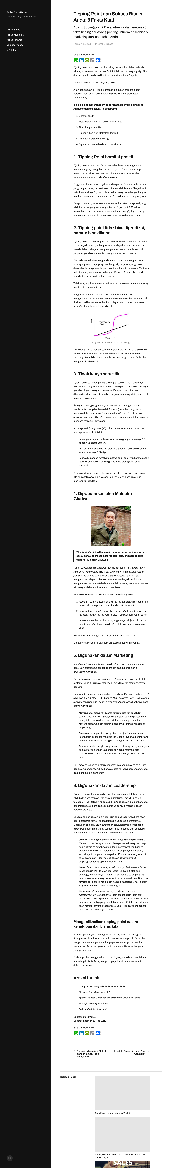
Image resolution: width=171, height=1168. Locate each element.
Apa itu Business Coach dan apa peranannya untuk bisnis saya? (113, 997)
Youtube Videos (15, 45)
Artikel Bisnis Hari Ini (18, 12)
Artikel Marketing (15, 34)
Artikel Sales (13, 29)
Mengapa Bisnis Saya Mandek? (96, 992)
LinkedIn (11, 50)
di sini (134, 635)
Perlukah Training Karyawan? (94, 1009)
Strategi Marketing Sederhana (95, 1003)
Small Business (107, 43)
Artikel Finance (15, 39)
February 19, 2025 (83, 43)
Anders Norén (155, 1156)
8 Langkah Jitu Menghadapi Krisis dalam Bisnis (104, 986)
